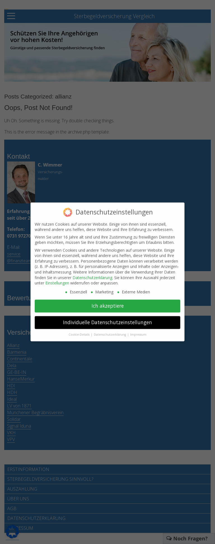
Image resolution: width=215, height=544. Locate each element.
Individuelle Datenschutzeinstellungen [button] (107, 320)
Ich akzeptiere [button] (108, 303)
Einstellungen (57, 280)
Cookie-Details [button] (79, 332)
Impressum (138, 332)
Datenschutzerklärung (92, 275)
